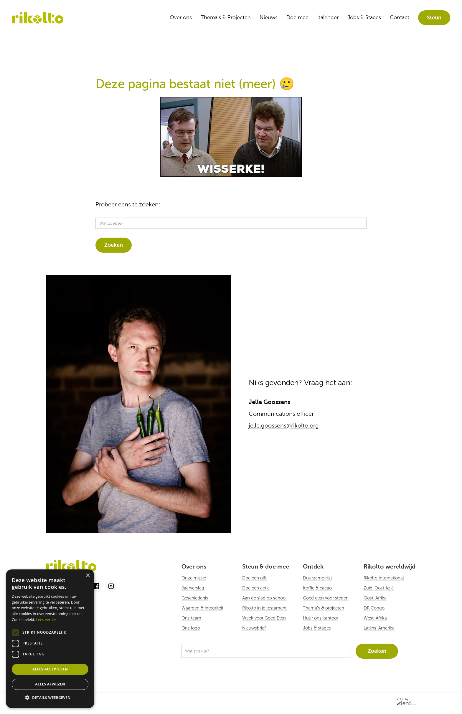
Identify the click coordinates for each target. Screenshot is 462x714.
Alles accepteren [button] (50, 669)
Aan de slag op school (264, 598)
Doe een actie (256, 588)
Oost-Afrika (375, 598)
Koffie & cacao (317, 588)
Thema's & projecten (323, 608)
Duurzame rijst (317, 578)
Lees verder (46, 619)
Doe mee (297, 17)
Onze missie (194, 578)
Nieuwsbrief (254, 628)
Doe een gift (254, 578)
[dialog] (50, 638)
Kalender (328, 17)
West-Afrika (375, 618)
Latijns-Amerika (379, 628)
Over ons (181, 17)
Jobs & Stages (364, 17)
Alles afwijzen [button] (50, 684)
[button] (50, 698)
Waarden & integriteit (202, 608)
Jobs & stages (317, 628)
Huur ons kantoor (320, 618)
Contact (399, 17)
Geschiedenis (195, 598)
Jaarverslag (193, 588)
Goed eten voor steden (326, 598)
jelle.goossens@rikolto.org (284, 425)
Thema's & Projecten (226, 17)
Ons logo (191, 628)
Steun (434, 18)
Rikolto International (384, 578)
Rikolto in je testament (264, 608)
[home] (37, 18)
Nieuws (269, 17)
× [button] (87, 576)
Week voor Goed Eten (264, 618)
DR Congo (374, 608)
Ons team (191, 618)
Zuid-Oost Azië (379, 588)
